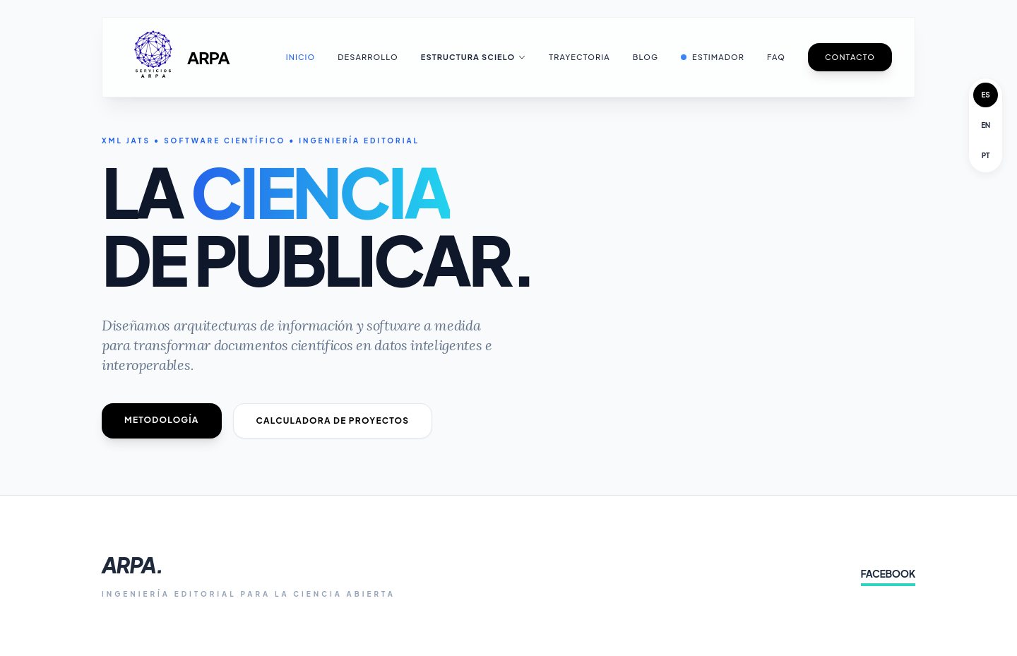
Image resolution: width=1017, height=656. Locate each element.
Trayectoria (579, 56)
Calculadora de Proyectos (333, 420)
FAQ (776, 56)
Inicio (301, 56)
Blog (645, 56)
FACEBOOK (888, 573)
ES (986, 94)
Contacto (850, 56)
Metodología (161, 420)
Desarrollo (368, 56)
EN (985, 125)
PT (985, 155)
